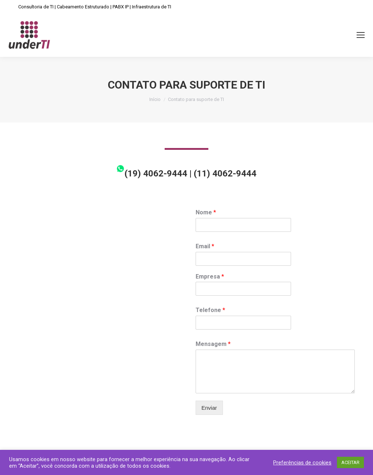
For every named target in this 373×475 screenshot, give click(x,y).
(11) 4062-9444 (225, 173)
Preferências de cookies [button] (302, 462)
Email (205, 246)
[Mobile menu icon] (361, 35)
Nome (206, 212)
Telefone (210, 310)
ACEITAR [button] (350, 462)
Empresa (210, 276)
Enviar (209, 408)
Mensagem (213, 343)
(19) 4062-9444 (151, 173)
